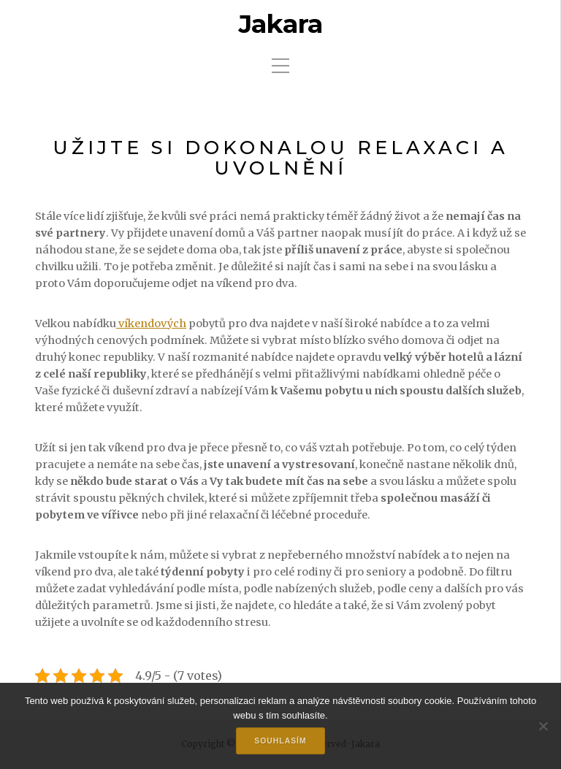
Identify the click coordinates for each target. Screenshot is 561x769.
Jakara (280, 24)
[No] (542, 726)
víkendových (151, 323)
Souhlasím (280, 741)
